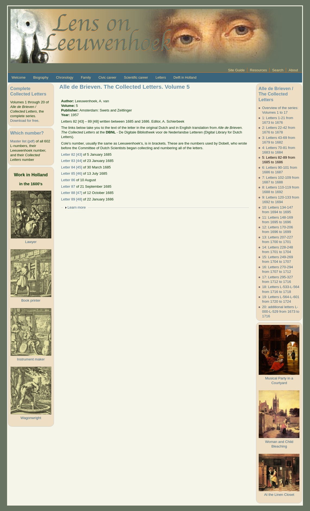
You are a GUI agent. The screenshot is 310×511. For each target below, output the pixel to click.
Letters (161, 77)
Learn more (77, 207)
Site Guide (236, 70)
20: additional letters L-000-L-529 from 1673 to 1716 (280, 311)
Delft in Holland (184, 77)
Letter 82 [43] (71, 154)
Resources (258, 70)
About (293, 70)
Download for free (24, 121)
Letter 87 (68, 186)
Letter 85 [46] (71, 173)
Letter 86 (68, 180)
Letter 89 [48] (71, 199)
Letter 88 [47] (71, 193)
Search (278, 70)
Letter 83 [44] (71, 161)
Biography (40, 77)
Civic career (107, 77)
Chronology (64, 77)
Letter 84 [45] (71, 167)
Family (86, 77)
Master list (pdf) (22, 141)
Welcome (19, 77)
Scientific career (136, 77)
